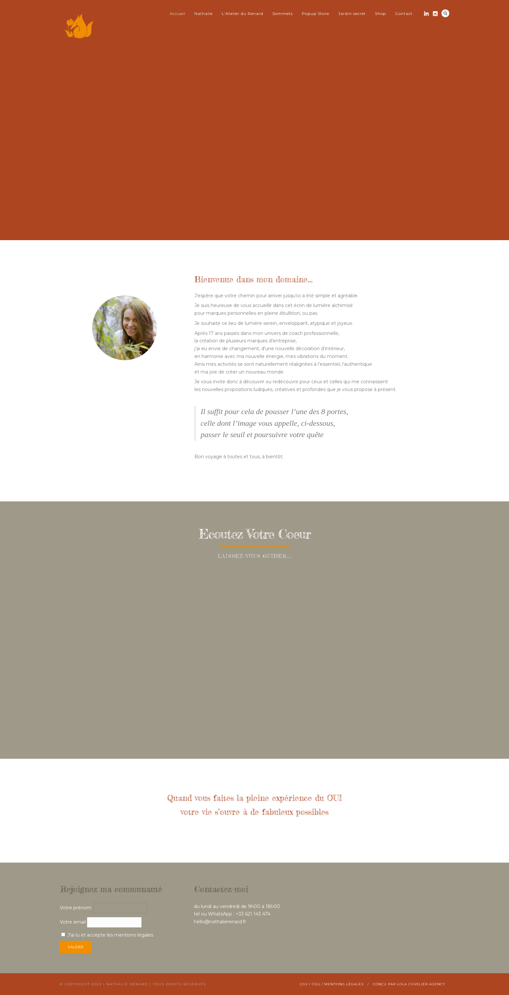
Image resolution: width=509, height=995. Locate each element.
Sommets (282, 13)
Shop (380, 13)
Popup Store (315, 13)
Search (445, 13)
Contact (404, 13)
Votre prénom (76, 908)
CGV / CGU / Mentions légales (332, 984)
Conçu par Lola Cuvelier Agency (409, 984)
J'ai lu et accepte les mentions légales (110, 935)
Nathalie (203, 13)
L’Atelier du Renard (242, 13)
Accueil (177, 13)
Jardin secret (352, 13)
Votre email (101, 922)
